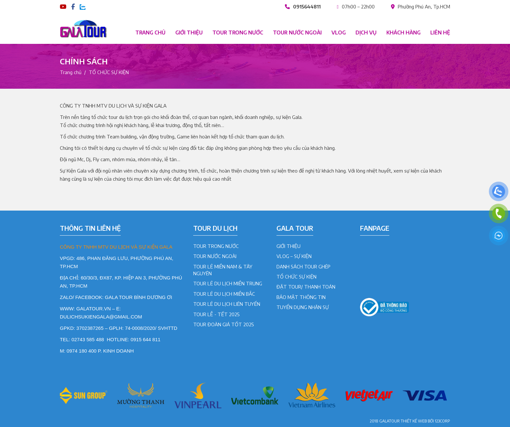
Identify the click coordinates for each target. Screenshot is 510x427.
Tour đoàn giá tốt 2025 (223, 324)
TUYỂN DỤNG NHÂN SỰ (302, 307)
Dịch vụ (366, 32)
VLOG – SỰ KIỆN (294, 256)
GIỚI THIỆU (288, 246)
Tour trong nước (237, 32)
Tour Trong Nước (216, 246)
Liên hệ (440, 32)
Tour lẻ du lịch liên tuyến (226, 304)
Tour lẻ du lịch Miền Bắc (224, 294)
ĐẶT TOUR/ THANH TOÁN (305, 287)
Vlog (338, 32)
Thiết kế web (414, 421)
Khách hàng (403, 32)
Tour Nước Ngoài (214, 256)
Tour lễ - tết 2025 (216, 314)
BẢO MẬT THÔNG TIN (301, 297)
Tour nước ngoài (297, 32)
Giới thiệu (189, 32)
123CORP (442, 421)
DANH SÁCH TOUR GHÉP (303, 266)
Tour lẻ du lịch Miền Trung (227, 283)
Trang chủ (150, 32)
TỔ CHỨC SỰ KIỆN (296, 276)
